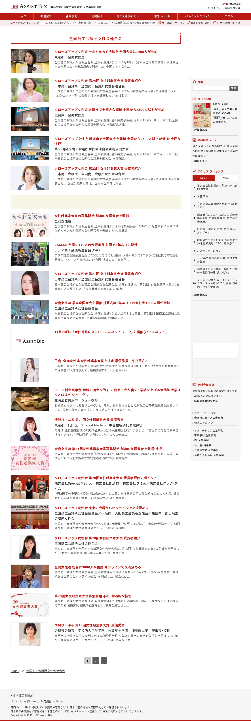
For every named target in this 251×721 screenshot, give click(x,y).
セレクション (198, 16)
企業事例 (71, 16)
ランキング (25, 23)
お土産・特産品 (203, 445)
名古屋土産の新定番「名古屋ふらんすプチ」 (217, 230)
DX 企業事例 (201, 440)
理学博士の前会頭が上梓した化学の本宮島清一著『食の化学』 (217, 270)
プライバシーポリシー (24, 701)
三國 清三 (103, 22)
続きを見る (201, 294)
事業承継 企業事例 (205, 435)
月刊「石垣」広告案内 (206, 413)
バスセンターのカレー (210, 250)
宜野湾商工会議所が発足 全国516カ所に (136, 22)
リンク (60, 701)
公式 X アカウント (205, 422)
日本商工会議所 (22, 695)
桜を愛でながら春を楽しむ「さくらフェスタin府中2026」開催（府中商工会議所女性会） (217, 283)
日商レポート (161, 16)
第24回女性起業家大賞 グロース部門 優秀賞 (68, 22)
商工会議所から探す (171, 23)
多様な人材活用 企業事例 (209, 455)
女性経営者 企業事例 (206, 450)
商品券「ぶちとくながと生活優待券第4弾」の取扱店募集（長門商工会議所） (217, 218)
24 (203, 178)
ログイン (215, 8)
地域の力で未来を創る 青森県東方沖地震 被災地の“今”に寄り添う (217, 241)
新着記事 (46, 16)
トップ (22, 16)
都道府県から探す (199, 23)
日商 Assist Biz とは (227, 23)
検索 (233, 88)
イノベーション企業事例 (208, 430)
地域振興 (97, 16)
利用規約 (46, 701)
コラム (229, 16)
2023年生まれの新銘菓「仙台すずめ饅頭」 (217, 259)
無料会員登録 (233, 8)
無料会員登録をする (206, 401)
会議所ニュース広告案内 (208, 418)
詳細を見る (201, 129)
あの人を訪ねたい (128, 16)
